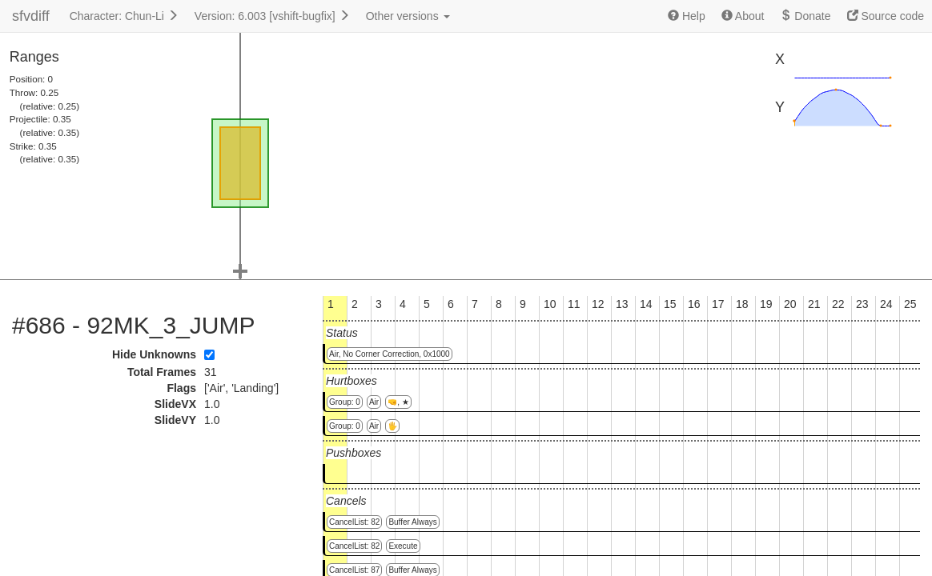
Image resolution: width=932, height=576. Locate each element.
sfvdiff (31, 16)
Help (686, 16)
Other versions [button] (408, 16)
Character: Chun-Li (124, 16)
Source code (886, 16)
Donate (805, 16)
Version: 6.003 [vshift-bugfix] (272, 16)
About (743, 16)
